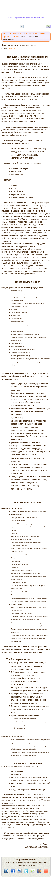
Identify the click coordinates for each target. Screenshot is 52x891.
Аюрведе (18, 141)
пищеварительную (19, 168)
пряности (7, 836)
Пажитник (12, 48)
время (9, 254)
